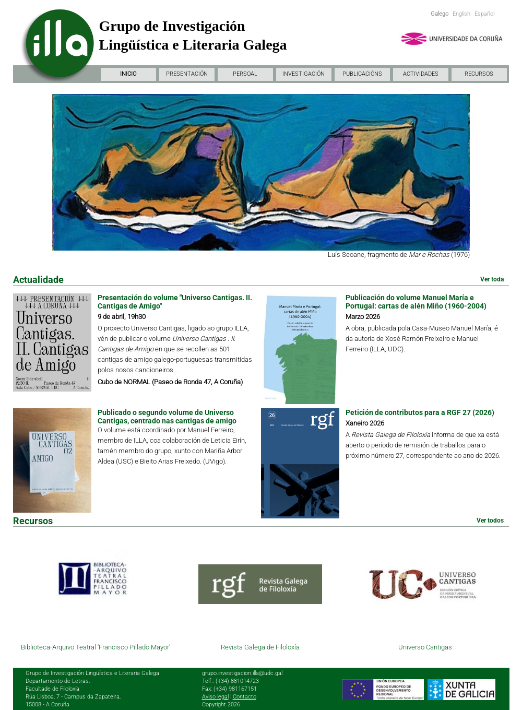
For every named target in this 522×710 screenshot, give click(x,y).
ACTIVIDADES (420, 73)
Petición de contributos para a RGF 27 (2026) (420, 412)
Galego (439, 13)
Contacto (244, 696)
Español (484, 13)
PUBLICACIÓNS (362, 73)
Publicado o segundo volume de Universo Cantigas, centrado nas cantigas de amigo (167, 416)
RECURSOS (479, 73)
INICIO (128, 73)
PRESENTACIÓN (187, 73)
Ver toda (492, 279)
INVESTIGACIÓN (303, 73)
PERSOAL (245, 73)
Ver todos (490, 520)
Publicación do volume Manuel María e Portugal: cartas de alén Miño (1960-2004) (416, 301)
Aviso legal (215, 696)
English (461, 13)
